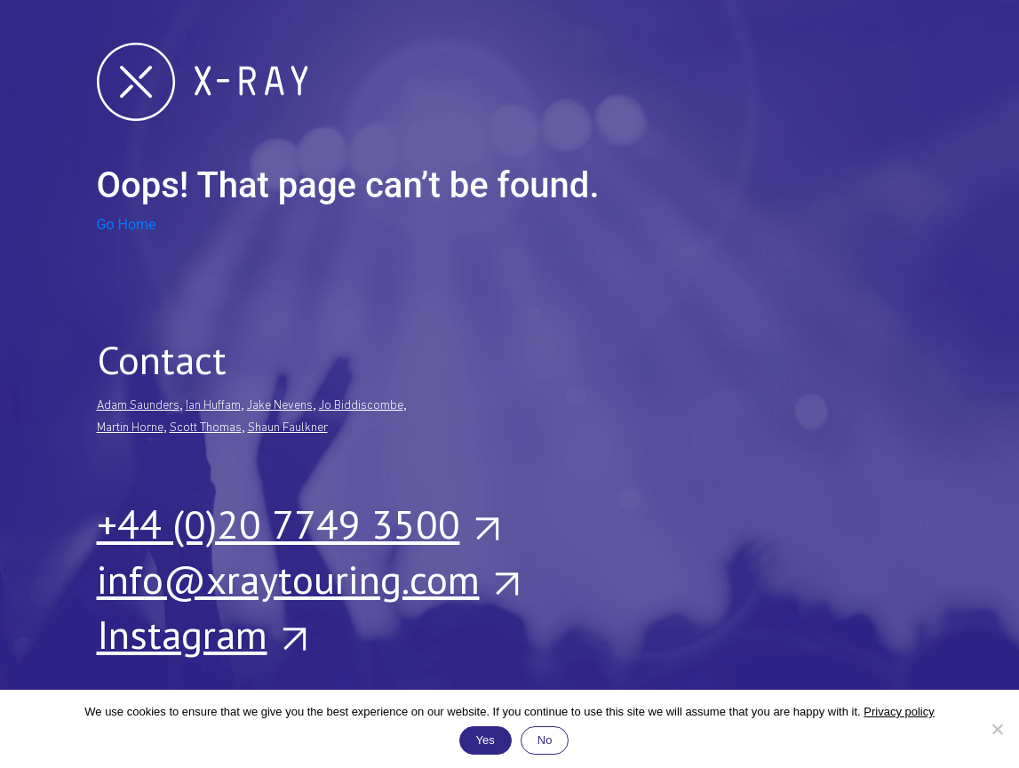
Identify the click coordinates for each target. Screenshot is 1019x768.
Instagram (201, 634)
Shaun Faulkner (288, 428)
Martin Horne (130, 428)
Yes (485, 740)
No (545, 740)
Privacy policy (899, 711)
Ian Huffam (213, 405)
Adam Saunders (138, 405)
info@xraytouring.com (307, 579)
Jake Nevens (280, 405)
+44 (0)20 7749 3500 (297, 524)
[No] (997, 729)
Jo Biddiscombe (361, 405)
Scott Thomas (206, 428)
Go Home (126, 224)
